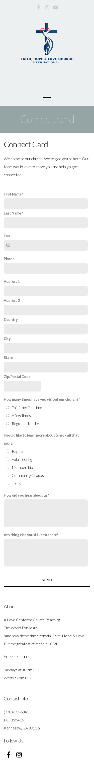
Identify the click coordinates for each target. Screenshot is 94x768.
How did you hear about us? (26, 495)
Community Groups (28, 475)
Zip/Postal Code (17, 376)
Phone (9, 259)
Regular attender (25, 423)
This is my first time (27, 407)
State (8, 357)
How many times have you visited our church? (41, 399)
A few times (21, 415)
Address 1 (12, 281)
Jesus (16, 483)
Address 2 (12, 300)
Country (11, 319)
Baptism (19, 451)
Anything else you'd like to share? (31, 535)
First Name (13, 194)
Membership (22, 467)
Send (47, 579)
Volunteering (22, 459)
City (7, 338)
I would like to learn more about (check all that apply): (41, 439)
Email (8, 236)
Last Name (12, 213)
